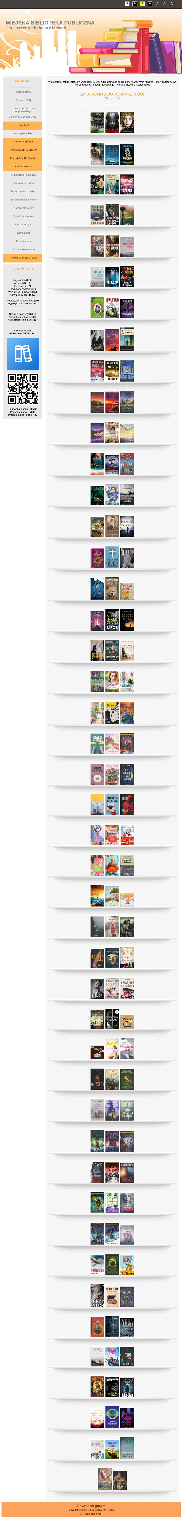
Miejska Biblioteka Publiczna (50, 23)
